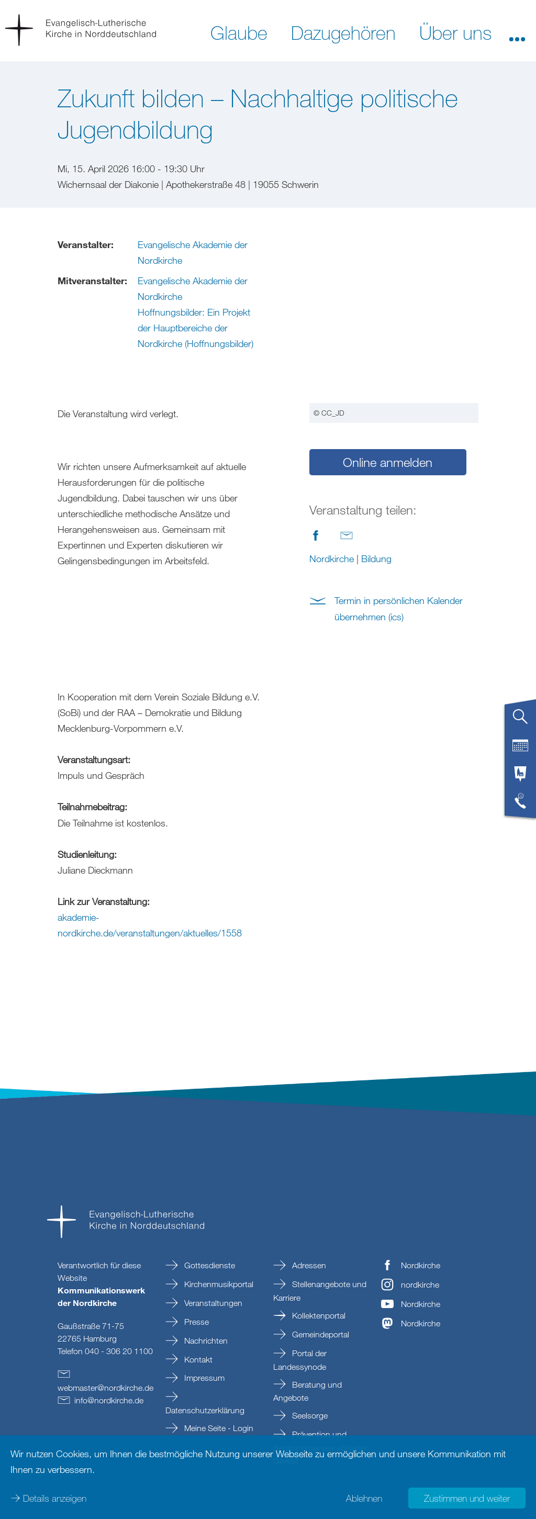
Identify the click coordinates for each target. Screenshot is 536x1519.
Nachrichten (205, 1340)
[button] (517, 32)
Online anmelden (387, 308)
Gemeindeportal (319, 1334)
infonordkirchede (108, 1400)
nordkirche (420, 1284)
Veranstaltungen (212, 1303)
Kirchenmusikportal (217, 1284)
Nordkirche (331, 405)
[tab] (520, 721)
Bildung (376, 405)
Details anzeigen (54, 1498)
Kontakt (197, 1359)
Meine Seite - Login (217, 1428)
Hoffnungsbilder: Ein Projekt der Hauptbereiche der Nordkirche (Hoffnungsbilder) (195, 327)
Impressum (203, 1377)
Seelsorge (309, 1415)
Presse (195, 1321)
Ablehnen (364, 1498)
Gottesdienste (208, 1265)
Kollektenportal (317, 1315)
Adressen (308, 1265)
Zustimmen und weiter (467, 1498)
